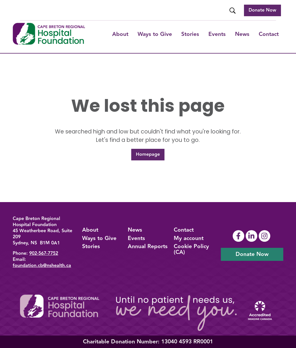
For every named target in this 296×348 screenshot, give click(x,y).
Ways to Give (99, 238)
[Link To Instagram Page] (265, 236)
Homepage (148, 154)
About (120, 34)
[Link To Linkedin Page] (252, 236)
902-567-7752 (43, 253)
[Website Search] (233, 10)
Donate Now (262, 10)
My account (189, 238)
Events (217, 34)
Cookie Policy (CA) (191, 249)
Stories (190, 34)
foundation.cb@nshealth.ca (42, 265)
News (242, 34)
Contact (269, 34)
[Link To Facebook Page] (239, 236)
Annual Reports (148, 246)
